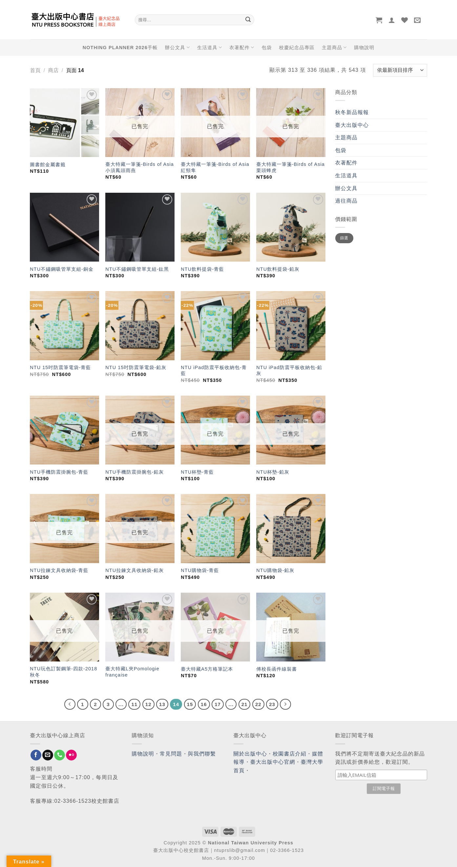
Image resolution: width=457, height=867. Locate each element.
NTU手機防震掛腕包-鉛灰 (134, 472)
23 (272, 704)
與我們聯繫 (202, 754)
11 (134, 704)
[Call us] (59, 755)
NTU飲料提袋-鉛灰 (278, 269)
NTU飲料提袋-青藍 (202, 269)
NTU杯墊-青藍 (197, 472)
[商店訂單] (400, 70)
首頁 (35, 70)
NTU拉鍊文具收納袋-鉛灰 (134, 570)
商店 (53, 70)
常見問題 (171, 754)
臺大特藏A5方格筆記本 (207, 669)
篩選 (344, 238)
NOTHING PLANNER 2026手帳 (120, 47)
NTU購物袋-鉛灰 (275, 570)
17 (218, 704)
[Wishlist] (404, 20)
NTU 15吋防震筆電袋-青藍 (60, 367)
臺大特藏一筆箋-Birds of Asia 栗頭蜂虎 (290, 167)
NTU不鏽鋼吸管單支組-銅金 (61, 269)
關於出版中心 (250, 754)
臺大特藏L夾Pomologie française (132, 672)
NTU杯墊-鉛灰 (272, 472)
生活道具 (209, 47)
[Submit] (248, 20)
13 (162, 704)
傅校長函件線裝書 (276, 669)
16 (204, 704)
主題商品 (334, 47)
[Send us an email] (47, 755)
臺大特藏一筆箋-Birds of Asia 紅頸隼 (215, 167)
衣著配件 (241, 47)
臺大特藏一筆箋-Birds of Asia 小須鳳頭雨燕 (139, 167)
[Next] (285, 704)
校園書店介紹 (289, 754)
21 (244, 704)
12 (148, 704)
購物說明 (364, 47)
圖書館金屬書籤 (47, 164)
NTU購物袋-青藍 (200, 570)
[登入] (391, 20)
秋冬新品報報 (352, 112)
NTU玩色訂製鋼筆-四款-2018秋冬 (63, 672)
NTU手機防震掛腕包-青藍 (59, 472)
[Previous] (69, 704)
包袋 (267, 47)
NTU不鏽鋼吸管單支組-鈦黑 (137, 269)
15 (190, 704)
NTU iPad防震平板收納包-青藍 (214, 370)
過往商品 (346, 201)
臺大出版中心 (352, 125)
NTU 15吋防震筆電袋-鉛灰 (135, 367)
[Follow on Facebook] (36, 755)
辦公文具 (177, 47)
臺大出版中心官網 (272, 762)
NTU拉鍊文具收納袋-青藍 (59, 570)
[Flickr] (71, 755)
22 (258, 704)
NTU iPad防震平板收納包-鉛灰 (289, 370)
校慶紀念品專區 (297, 47)
